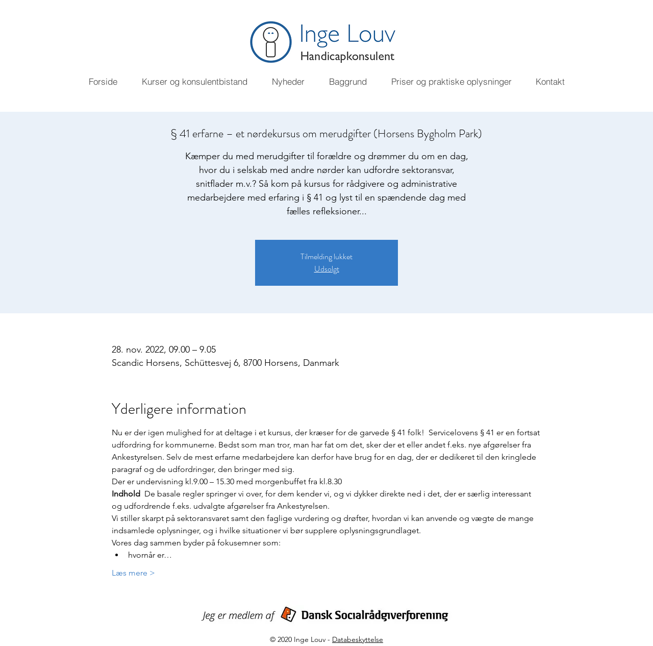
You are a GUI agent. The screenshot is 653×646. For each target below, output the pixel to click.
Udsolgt (326, 269)
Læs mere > (133, 573)
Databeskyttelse (357, 639)
